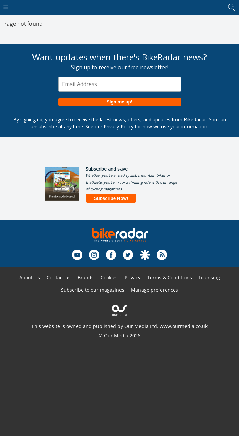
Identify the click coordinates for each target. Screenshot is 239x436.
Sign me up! (119, 102)
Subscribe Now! (111, 198)
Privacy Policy (118, 126)
